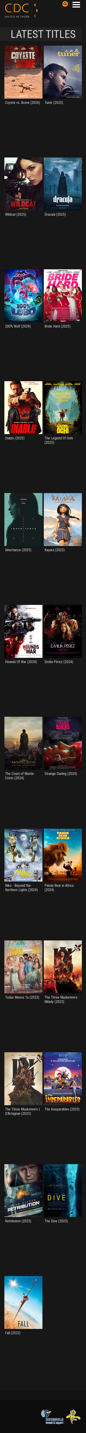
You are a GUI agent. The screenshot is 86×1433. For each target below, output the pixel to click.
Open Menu (76, 4)
